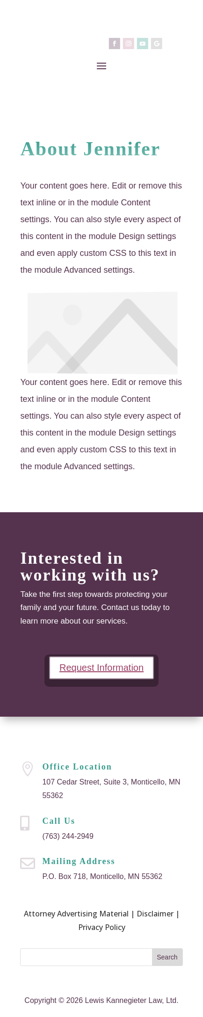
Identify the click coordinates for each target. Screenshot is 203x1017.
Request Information (101, 667)
